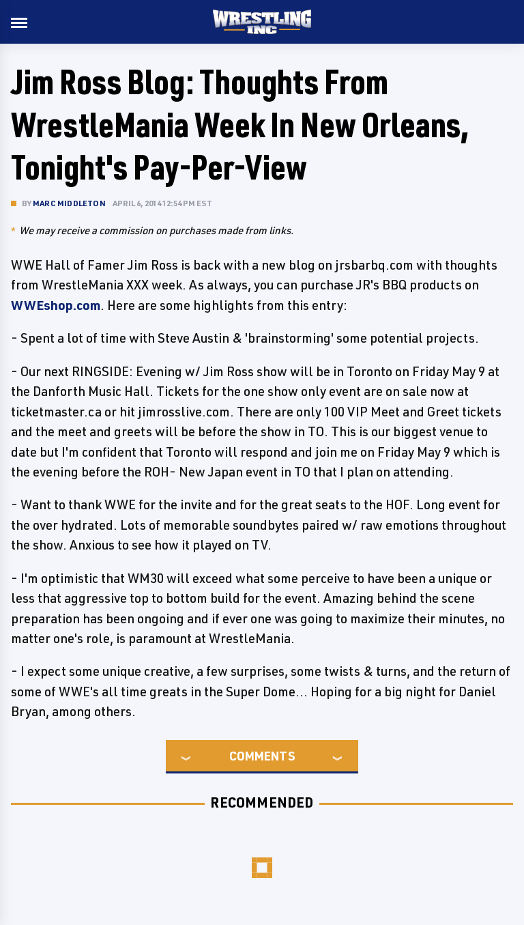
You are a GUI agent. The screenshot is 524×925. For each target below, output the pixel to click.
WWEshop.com (55, 305)
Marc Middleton (69, 203)
